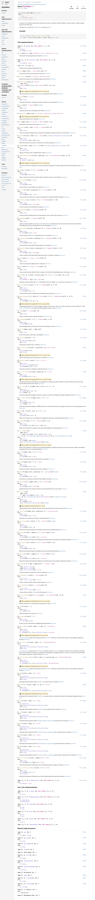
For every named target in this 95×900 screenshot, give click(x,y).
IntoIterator (57, 135)
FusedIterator (34, 780)
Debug (28, 46)
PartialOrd (29, 646)
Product (24, 621)
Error (56, 53)
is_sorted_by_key (25, 767)
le (20, 723)
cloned (22, 585)
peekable (22, 218)
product (22, 616)
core (41, 4)
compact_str (36, 4)
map (21, 170)
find (21, 472)
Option (35, 71)
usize (36, 76)
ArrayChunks (51, 595)
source (25, 8)
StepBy (43, 127)
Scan (56, 275)
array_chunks (24, 595)
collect (22, 337)
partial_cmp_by (25, 657)
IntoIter (41, 85)
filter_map (23, 200)
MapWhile (50, 248)
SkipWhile (49, 228)
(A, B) (38, 569)
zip (21, 145)
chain (21, 135)
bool (31, 17)
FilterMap (46, 200)
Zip (39, 145)
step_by (22, 127)
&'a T (38, 579)
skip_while (23, 228)
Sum (22, 611)
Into (27, 855)
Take (38, 266)
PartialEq (29, 677)
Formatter (36, 53)
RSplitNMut (38, 46)
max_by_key (23, 521)
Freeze (31, 791)
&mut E (46, 347)
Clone (25, 588)
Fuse (31, 311)
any (21, 462)
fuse (21, 311)
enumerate (23, 209)
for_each (22, 180)
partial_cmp (24, 642)
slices (49, 27)
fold (21, 411)
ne (20, 700)
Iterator (32, 60)
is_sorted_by (24, 758)
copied (22, 575)
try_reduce (23, 430)
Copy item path (33, 6)
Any (25, 832)
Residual (33, 436)
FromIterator (25, 340)
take (21, 266)
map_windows (24, 296)
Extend (23, 350)
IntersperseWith (55, 155)
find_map (22, 481)
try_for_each (24, 397)
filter (22, 190)
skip (21, 258)
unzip (21, 563)
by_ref (22, 329)
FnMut (24, 17)
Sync (31, 811)
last (21, 105)
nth (21, 122)
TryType (69, 436)
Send (31, 804)
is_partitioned (25, 372)
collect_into (24, 347)
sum (21, 606)
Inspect (40, 319)
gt (20, 735)
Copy (25, 578)
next (21, 71)
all (21, 452)
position (22, 511)
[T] (33, 65)
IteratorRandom (29, 866)
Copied (38, 575)
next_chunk (23, 82)
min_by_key (23, 542)
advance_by (23, 113)
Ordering (44, 537)
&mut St (27, 279)
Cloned (38, 585)
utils (27, 4)
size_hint (23, 76)
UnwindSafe (34, 824)
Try (22, 392)
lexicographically (49, 720)
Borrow (26, 838)
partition (23, 360)
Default (24, 365)
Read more (45, 56)
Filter (45, 190)
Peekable (35, 218)
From (25, 849)
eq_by (21, 684)
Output (61, 436)
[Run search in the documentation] (52, 2)
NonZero (55, 113)
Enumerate (36, 209)
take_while (23, 238)
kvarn (7, 2)
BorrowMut (27, 844)
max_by (22, 532)
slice (44, 4)
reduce (22, 421)
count (21, 96)
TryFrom (29, 878)
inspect (22, 319)
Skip (38, 258)
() (52, 53)
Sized (24, 88)
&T (26, 17)
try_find (22, 491)
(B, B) (44, 360)
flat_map (22, 285)
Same (25, 875)
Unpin (31, 819)
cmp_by (22, 626)
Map (39, 170)
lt (20, 712)
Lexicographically (24, 638)
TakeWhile (49, 238)
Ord (22, 524)
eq (20, 673)
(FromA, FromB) (50, 563)
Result (48, 53)
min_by (22, 554)
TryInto (29, 884)
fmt (21, 53)
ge (20, 746)
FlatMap (43, 285)
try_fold (22, 386)
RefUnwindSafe (34, 797)
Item (22, 65)
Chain (41, 135)
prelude (23, 4)
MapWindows (58, 296)
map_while (23, 248)
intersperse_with (25, 155)
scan (21, 275)
